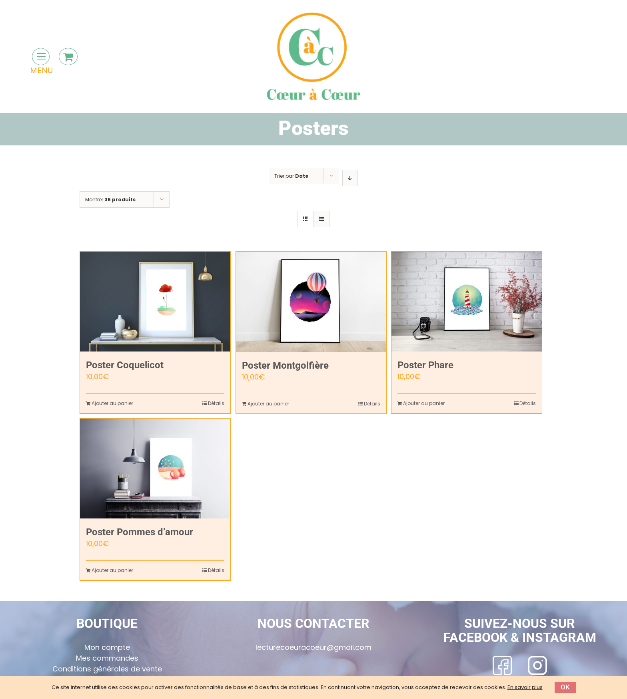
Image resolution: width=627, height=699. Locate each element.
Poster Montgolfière (285, 365)
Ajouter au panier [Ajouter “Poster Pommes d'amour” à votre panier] (112, 570)
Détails (216, 403)
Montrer (110, 199)
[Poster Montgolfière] (311, 302)
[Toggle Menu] (41, 56)
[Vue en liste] (321, 219)
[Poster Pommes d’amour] (155, 468)
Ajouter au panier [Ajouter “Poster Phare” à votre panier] (424, 403)
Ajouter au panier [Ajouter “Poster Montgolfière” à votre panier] (268, 403)
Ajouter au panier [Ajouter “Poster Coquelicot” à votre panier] (112, 403)
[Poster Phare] (466, 301)
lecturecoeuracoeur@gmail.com (313, 647)
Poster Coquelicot (125, 365)
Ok (565, 687)
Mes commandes (107, 658)
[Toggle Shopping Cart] (68, 56)
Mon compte (107, 647)
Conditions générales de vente (107, 669)
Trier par (291, 176)
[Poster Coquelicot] (155, 301)
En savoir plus (525, 687)
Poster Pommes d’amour (139, 532)
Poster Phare (425, 365)
